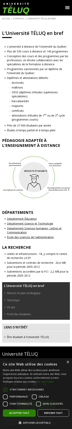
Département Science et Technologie (30, 223)
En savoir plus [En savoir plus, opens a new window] (45, 381)
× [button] (67, 362)
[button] (36, 423)
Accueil (6, 18)
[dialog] (36, 393)
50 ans (11, 307)
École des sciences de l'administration (30, 237)
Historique (13, 300)
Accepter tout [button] (19, 413)
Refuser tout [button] (53, 413)
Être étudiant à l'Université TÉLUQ (28, 337)
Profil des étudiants (19, 314)
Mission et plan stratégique (24, 293)
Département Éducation (22, 219)
